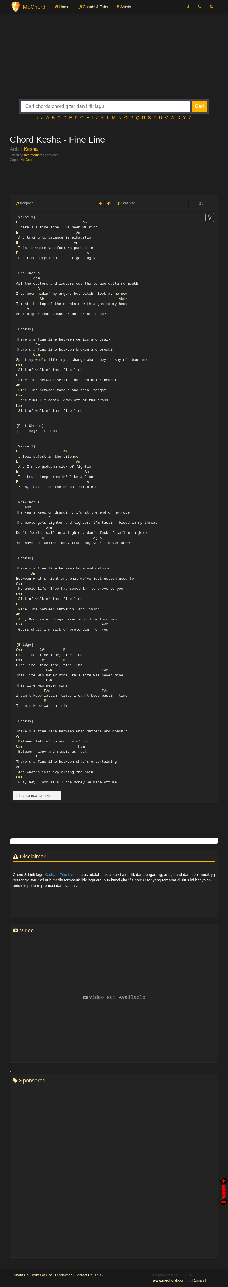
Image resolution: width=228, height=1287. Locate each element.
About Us (21, 1275)
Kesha (31, 149)
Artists (124, 7)
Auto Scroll (223, 1184)
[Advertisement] (114, 60)
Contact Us (83, 1275)
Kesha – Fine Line (59, 874)
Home (62, 7)
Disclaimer (63, 1275)
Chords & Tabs (93, 7)
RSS (99, 1275)
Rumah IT (200, 1280)
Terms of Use (41, 1275)
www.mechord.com (169, 1280)
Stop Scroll (223, 1198)
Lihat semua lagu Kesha (37, 795)
